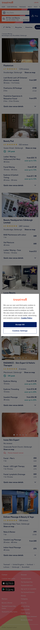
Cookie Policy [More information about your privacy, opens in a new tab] (26, 318)
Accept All (20, 324)
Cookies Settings (20, 331)
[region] (20, 315)
